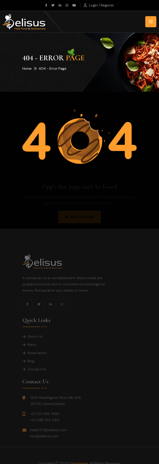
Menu (31, 348)
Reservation (37, 357)
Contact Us (36, 373)
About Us (35, 340)
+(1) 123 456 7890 (44, 417)
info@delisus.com (44, 440)
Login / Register (101, 5)
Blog (30, 365)
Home (27, 68)
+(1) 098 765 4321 (44, 424)
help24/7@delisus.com (48, 434)
